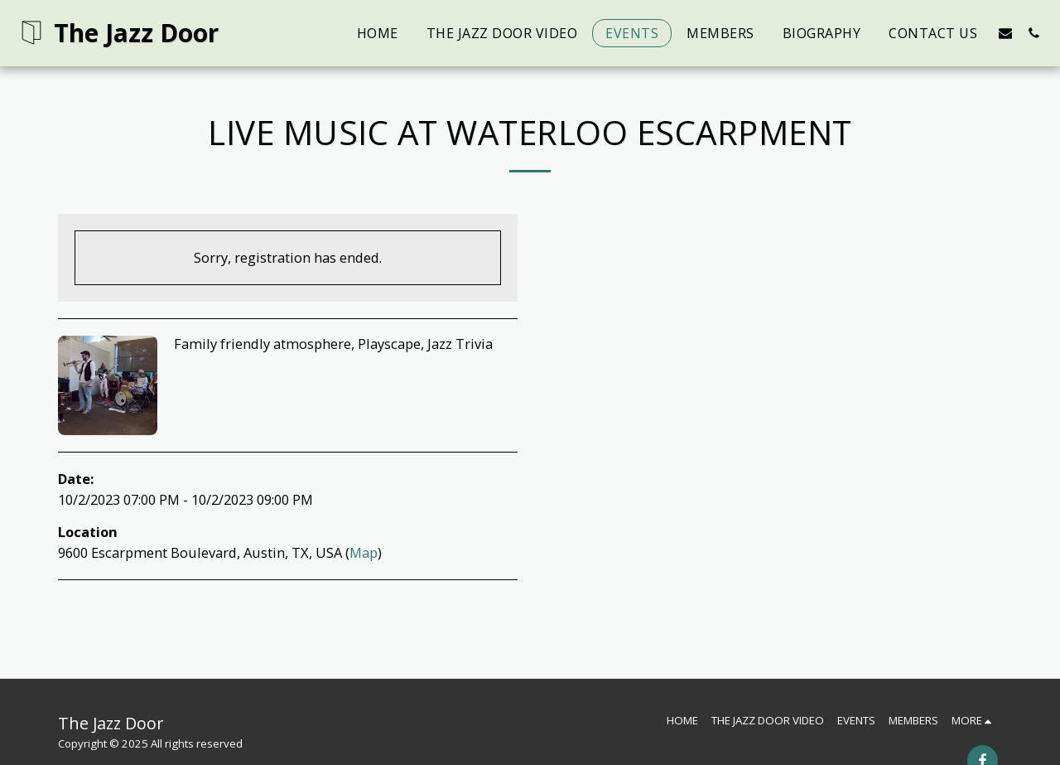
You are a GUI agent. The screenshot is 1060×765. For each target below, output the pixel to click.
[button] (1005, 33)
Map (363, 552)
